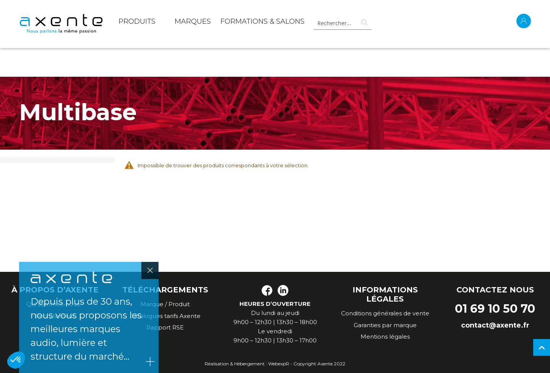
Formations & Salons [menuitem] (262, 21)
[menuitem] (136, 22)
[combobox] (342, 23)
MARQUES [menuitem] (193, 21)
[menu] (211, 22)
